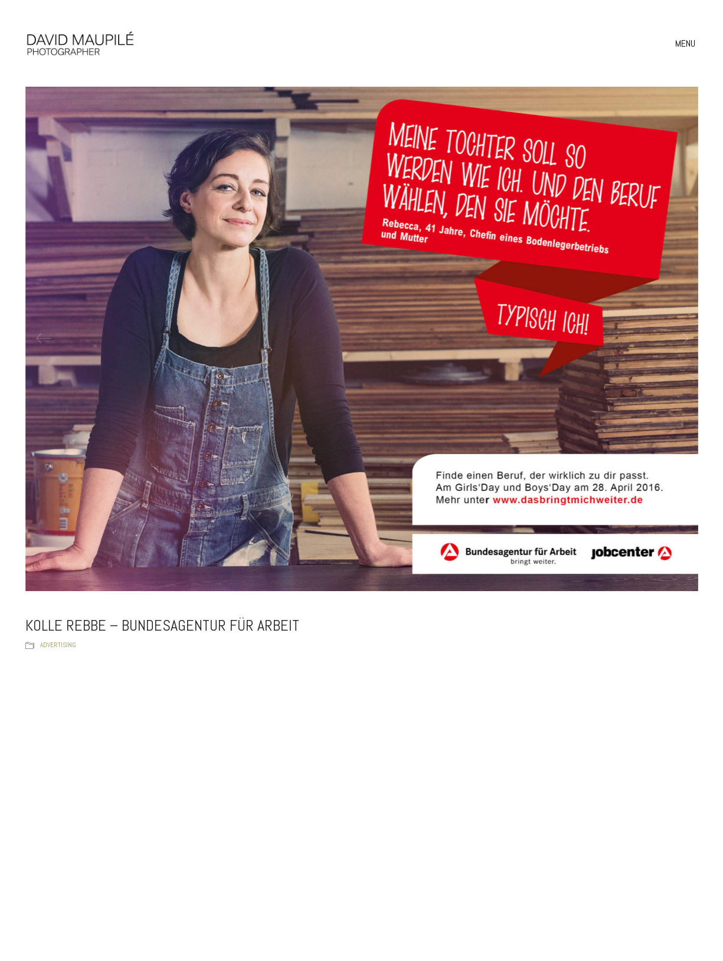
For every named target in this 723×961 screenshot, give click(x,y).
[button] (686, 43)
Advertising (58, 645)
